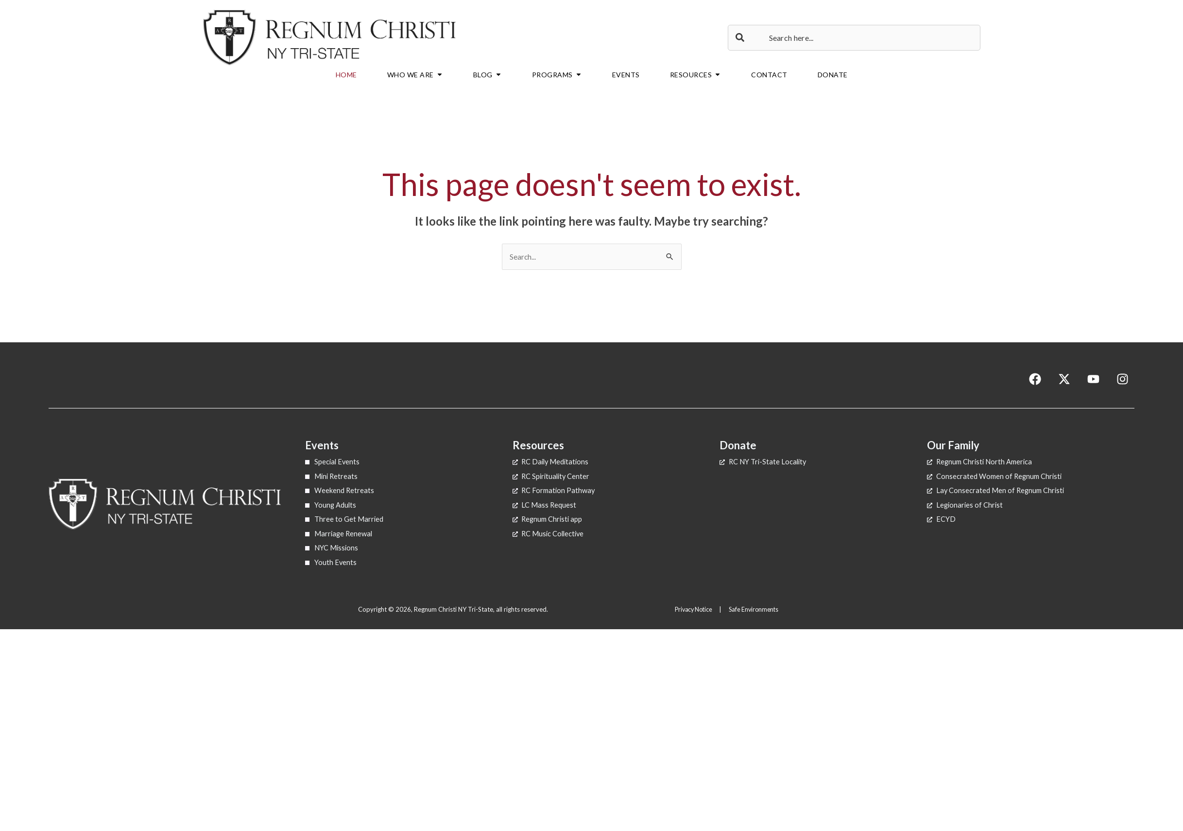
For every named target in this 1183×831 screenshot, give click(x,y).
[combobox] (854, 38)
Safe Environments (756, 607)
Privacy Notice (692, 607)
